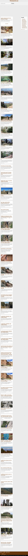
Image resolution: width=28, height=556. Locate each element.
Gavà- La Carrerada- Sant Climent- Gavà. (6, 467)
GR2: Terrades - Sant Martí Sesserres (6, 83)
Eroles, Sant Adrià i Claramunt (5, 209)
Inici (1, 552)
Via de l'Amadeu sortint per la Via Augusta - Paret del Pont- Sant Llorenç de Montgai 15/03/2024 (6, 295)
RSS (4, 552)
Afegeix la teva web (23, 29)
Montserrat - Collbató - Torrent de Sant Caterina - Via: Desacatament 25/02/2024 (6, 395)
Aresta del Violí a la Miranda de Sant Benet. (6, 428)
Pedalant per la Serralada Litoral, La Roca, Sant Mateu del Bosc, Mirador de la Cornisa (6, 216)
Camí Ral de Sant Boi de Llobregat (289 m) (6, 506)
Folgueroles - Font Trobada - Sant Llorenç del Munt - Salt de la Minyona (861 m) (6, 441)
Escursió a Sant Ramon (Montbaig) (5, 133)
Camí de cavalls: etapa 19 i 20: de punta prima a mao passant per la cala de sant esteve (6, 173)
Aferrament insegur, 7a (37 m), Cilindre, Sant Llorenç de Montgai (6, 367)
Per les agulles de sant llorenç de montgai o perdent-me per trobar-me (6, 388)
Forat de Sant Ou (3, 146)
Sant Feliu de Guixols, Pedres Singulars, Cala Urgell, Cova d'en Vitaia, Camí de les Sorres (7, 346)
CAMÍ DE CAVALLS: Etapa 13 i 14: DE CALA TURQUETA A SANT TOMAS (6, 181)
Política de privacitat (4, 554)
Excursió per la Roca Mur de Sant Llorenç (6, 121)
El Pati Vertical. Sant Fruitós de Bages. (6, 165)
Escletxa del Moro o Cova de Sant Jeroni (6, 261)
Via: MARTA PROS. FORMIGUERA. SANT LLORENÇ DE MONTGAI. (6, 317)
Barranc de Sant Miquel (4, 108)
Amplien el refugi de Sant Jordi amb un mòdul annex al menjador (6, 18)
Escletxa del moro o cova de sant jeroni (6, 248)
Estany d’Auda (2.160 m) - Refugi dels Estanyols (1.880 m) (6, 535)
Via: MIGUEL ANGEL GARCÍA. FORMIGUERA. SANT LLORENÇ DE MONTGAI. (6, 332)
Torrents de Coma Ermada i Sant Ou (5, 33)
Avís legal (3, 553)
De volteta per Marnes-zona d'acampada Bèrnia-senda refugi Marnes (6, 495)
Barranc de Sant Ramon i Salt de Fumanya (6, 58)
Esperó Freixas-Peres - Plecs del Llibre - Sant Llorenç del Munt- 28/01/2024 (6, 543)
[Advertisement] (14, 11)
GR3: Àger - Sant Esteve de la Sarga (5, 453)
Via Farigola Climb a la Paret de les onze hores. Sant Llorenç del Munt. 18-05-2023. (6, 416)
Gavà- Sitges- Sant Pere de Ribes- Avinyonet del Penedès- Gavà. (5, 203)
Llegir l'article (6, 23)
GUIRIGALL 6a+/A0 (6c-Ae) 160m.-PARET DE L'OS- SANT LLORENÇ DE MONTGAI (6, 229)
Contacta (8, 552)
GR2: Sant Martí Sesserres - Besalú (5, 70)
